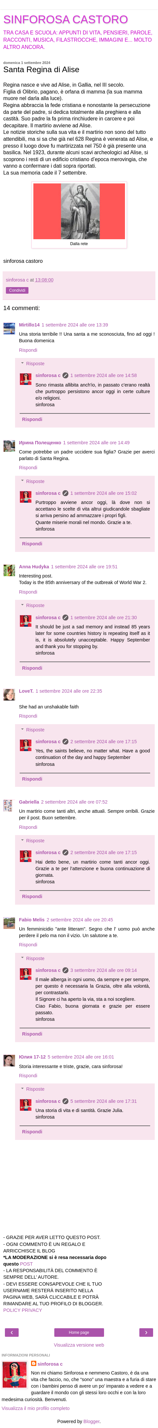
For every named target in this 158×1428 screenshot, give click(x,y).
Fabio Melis (31, 919)
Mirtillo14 (29, 324)
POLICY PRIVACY (22, 1310)
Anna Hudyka (34, 566)
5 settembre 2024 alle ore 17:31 (103, 1101)
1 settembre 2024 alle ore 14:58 (103, 375)
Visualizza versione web (79, 1345)
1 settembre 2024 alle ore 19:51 (84, 566)
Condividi (17, 290)
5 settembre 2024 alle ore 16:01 (81, 1057)
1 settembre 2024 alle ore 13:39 (75, 324)
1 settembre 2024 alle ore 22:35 (69, 691)
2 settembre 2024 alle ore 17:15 (103, 741)
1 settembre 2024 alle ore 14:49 (96, 442)
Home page (79, 1332)
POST (26, 1264)
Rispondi (28, 350)
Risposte (35, 363)
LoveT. (26, 691)
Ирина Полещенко (40, 442)
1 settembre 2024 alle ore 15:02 (103, 493)
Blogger (91, 1421)
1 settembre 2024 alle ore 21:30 (103, 617)
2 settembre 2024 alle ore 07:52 (74, 802)
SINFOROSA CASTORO (65, 19)
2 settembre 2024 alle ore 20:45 (79, 919)
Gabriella (29, 802)
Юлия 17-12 (32, 1057)
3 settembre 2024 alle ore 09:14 (103, 970)
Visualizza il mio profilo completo (36, 1408)
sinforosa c (48, 375)
